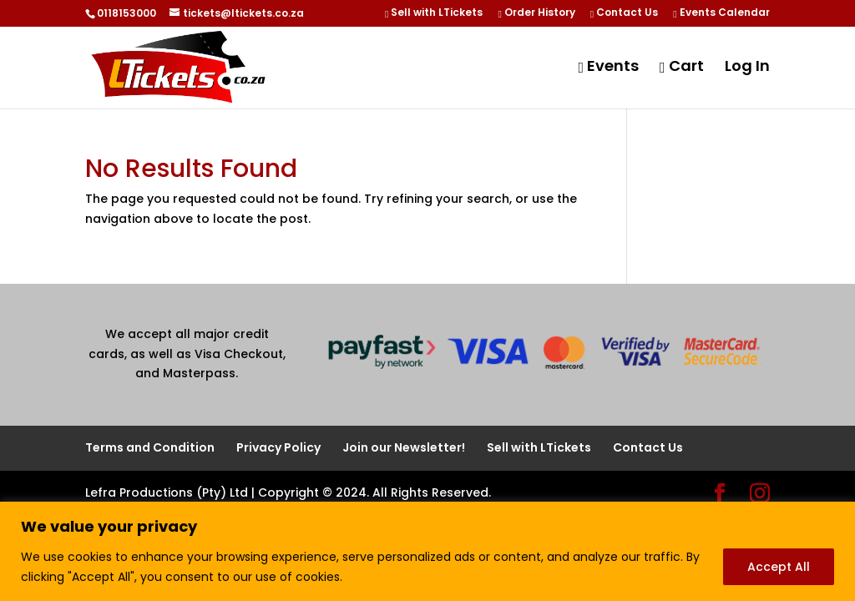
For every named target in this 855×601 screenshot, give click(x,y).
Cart (682, 68)
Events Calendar (721, 13)
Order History (536, 13)
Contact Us (624, 13)
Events (608, 68)
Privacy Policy (278, 447)
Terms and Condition (150, 447)
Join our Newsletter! (403, 447)
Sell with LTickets (434, 13)
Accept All (778, 566)
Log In (747, 68)
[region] (427, 551)
